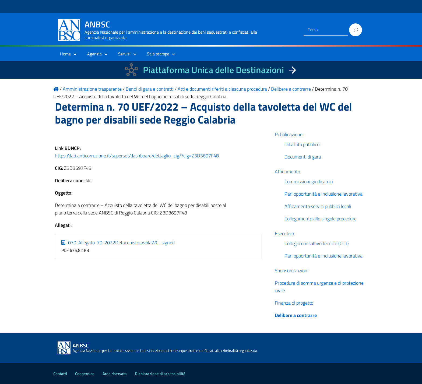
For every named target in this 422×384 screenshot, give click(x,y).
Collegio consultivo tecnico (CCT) (316, 243)
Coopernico (84, 374)
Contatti (60, 374)
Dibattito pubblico (301, 144)
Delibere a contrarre (296, 315)
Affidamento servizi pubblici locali (317, 206)
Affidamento (287, 171)
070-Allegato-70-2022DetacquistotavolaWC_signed (118, 242)
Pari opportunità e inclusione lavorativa (323, 194)
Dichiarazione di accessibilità (160, 374)
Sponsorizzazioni (291, 270)
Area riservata (115, 374)
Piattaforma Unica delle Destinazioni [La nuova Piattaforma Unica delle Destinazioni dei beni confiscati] (213, 70)
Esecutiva (284, 233)
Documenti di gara (302, 156)
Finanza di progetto (294, 303)
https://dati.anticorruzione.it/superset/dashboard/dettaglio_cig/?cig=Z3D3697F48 (137, 155)
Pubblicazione (289, 134)
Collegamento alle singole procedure (320, 218)
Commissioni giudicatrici (308, 181)
